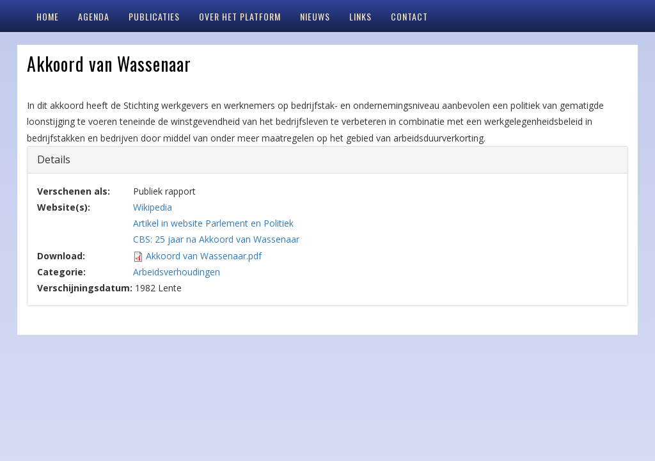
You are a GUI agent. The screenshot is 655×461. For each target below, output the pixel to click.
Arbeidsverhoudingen (176, 272)
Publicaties (154, 16)
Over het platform (240, 16)
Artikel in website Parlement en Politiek (213, 223)
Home (47, 16)
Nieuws (315, 16)
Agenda (93, 16)
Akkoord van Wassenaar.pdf (204, 256)
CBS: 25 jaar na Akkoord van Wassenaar (216, 239)
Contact (409, 16)
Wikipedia (152, 207)
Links (360, 16)
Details (63, 159)
